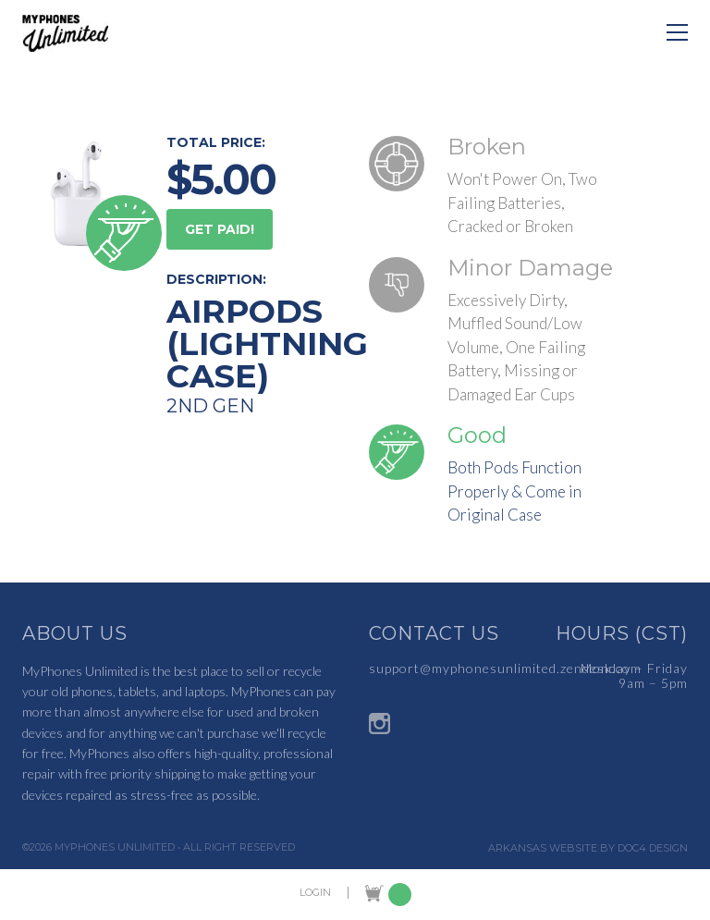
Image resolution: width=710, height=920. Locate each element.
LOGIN (315, 893)
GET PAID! (219, 229)
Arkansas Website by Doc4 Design (588, 848)
